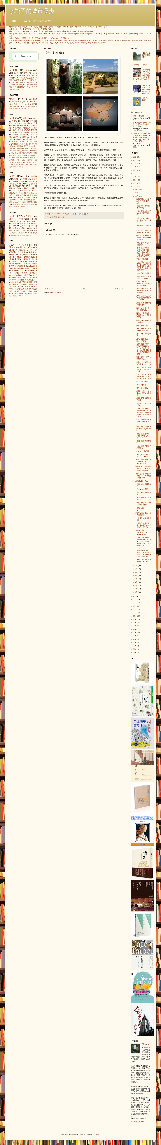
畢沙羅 (17, 291)
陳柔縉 (24, 291)
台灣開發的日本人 (141, 481)
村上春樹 (14, 282)
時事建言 (17, 101)
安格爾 (33, 286)
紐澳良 (18, 157)
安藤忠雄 (27, 259)
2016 (135, 596)
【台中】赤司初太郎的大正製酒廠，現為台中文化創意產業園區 (143, 376)
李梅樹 (24, 284)
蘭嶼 (27, 235)
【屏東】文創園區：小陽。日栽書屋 (143, 340)
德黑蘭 (18, 146)
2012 (135, 609)
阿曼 (17, 31)
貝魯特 (17, 151)
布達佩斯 (21, 148)
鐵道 (50, 40)
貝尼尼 (22, 282)
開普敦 (26, 162)
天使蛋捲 (28, 254)
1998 (135, 652)
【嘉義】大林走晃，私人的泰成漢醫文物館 (143, 363)
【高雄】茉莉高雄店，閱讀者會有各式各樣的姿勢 (143, 315)
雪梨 (19, 167)
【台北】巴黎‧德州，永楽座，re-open (143, 455)
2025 (135, 160)
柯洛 (35, 291)
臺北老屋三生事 (25, 29)
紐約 (146, 34)
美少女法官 (22, 277)
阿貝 (23, 252)
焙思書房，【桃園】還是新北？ (143, 404)
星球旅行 (91, 27)
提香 (13, 277)
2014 (135, 603)
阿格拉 (14, 144)
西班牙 (34, 184)
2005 (135, 632)
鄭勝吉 (27, 268)
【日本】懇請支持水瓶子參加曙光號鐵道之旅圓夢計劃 (146, 89)
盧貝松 (30, 270)
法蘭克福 (119, 34)
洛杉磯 (11, 157)
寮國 (32, 193)
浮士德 (13, 293)
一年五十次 (29, 87)
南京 (18, 160)
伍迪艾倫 (118, 40)
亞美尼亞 (48, 31)
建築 (27, 70)
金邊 (33, 146)
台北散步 (45, 40)
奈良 (30, 34)
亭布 (14, 155)
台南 (53, 38)
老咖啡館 (21, 40)
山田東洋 (16, 284)
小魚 (29, 247)
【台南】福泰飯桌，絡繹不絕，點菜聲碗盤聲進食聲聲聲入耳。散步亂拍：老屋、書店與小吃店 (143, 266)
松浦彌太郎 (20, 289)
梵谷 (66, 43)
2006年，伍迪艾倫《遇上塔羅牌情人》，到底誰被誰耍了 (143, 461)
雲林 (23, 141)
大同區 (24, 38)
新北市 (26, 118)
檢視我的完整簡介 (137, 1122)
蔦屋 (20, 85)
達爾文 (21, 280)
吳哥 (40, 34)
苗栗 (29, 230)
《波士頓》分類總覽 (140, 65)
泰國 (17, 195)
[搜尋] (25, 56)
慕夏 (71, 43)
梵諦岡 (26, 193)
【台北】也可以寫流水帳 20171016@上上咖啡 (143, 429)
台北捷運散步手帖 (29, 106)
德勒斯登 (110, 34)
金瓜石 (44, 38)
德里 (29, 141)
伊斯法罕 (32, 157)
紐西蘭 (23, 206)
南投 (23, 230)
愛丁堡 (29, 164)
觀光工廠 (130, 40)
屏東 (16, 228)
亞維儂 (13, 153)
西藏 (23, 195)
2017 (135, 187)
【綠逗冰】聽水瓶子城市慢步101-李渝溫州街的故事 (143, 238)
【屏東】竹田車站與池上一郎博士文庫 (143, 329)
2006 (135, 629)
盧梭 (20, 293)
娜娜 (25, 264)
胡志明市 (13, 167)
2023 (135, 167)
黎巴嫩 (29, 31)
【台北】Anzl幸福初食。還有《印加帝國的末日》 (143, 220)
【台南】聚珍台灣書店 (143, 273)
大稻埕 (17, 38)
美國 (35, 176)
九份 (49, 38)
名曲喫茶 (29, 40)
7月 (136, 572)
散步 (12, 98)
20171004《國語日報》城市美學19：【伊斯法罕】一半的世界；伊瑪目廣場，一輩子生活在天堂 (143, 541)
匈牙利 (27, 200)
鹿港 (29, 233)
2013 (135, 606)
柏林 (104, 34)
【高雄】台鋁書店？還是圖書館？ (143, 321)
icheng (11, 275)
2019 (135, 180)
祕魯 (86, 31)
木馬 (35, 250)
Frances (11, 264)
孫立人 (35, 275)
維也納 (91, 34)
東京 (20, 34)
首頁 (105, 27)
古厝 (65, 40)
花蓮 (28, 226)
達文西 (29, 282)
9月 (136, 566)
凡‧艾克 (18, 286)
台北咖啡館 (13, 40)
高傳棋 (24, 273)
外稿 (30, 27)
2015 (135, 599)
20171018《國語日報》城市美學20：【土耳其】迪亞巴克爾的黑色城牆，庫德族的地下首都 (143, 412)
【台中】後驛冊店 (141, 382)
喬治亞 (11, 200)
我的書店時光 (13, 109)
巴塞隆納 (133, 34)
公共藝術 (95, 40)
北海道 (80, 31)
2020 (135, 177)
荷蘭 (21, 197)
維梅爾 (16, 273)
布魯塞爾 (22, 153)
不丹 (60, 31)
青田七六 (78, 27)
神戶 (35, 34)
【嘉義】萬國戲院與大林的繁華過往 (143, 358)
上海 (16, 34)
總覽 (11, 27)
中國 (15, 181)
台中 (51, 217)
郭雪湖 (90, 43)
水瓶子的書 (13, 29)
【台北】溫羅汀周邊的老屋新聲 (143, 447)
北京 (11, 34)
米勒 (47, 43)
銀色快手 (27, 293)
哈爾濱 (23, 164)
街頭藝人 (85, 40)
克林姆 (18, 275)
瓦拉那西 (15, 141)
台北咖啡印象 (14, 106)
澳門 (35, 139)
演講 (35, 27)
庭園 (54, 40)
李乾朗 (11, 289)
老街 (61, 40)
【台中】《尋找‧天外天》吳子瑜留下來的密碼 (143, 369)
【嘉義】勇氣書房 (141, 259)
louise (19, 264)
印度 (55, 31)
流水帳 (51, 27)
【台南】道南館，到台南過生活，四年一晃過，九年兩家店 (143, 283)
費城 (35, 141)
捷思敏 (26, 257)
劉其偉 (26, 286)
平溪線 (37, 38)
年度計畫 (58, 27)
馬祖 (64, 38)
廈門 (28, 148)
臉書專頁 (99, 27)
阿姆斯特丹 (33, 151)
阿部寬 (14, 261)
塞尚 (30, 291)
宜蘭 (11, 221)
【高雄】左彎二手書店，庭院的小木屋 (142, 309)
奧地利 (15, 186)
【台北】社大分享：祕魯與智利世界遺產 (143, 231)
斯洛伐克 (66, 31)
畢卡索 (83, 43)
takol (35, 280)
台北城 (19, 221)
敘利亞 (23, 31)
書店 (76, 40)
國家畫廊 (84, 34)
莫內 (56, 43)
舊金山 (25, 157)
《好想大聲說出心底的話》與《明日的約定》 (143, 201)
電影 (111, 40)
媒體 (45, 27)
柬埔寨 (19, 184)
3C (17, 78)
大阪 (14, 135)
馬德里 (126, 34)
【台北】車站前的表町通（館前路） (143, 207)
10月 (137, 196)
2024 (135, 163)
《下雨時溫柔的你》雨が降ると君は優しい (143, 560)
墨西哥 (29, 202)
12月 (137, 189)
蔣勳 (20, 296)
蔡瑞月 (23, 261)
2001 (135, 646)
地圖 (71, 27)
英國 (25, 179)
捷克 (23, 181)
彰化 (16, 233)
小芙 (35, 259)
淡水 (14, 226)
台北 (11, 38)
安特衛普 (30, 160)
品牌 (79, 40)
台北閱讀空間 (46, 29)
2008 (135, 623)
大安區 (31, 38)
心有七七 (26, 245)
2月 (136, 589)
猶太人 (22, 270)
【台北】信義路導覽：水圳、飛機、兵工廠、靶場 (143, 436)
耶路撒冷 (29, 144)
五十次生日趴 (17, 82)
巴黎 (53, 34)
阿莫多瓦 (12, 266)
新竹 (35, 221)
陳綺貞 (29, 280)
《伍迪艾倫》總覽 (141, 489)
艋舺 (30, 228)
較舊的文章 (119, 289)
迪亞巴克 (27, 146)
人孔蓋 (27, 85)
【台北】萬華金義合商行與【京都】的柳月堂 (143, 421)
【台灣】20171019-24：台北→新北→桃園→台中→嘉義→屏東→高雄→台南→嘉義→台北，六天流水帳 (143, 252)
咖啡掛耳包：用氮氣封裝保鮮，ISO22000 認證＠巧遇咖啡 (143, 468)
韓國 (29, 195)
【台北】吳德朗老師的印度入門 (143, 244)
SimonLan (29, 266)
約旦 (21, 144)
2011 (135, 613)
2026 (135, 157)
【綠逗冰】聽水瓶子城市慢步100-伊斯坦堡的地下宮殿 (143, 476)
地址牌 (31, 75)
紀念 (35, 73)
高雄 (28, 224)
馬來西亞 (19, 200)
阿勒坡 (24, 151)
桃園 (21, 224)
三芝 (18, 235)
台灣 (55, 217)
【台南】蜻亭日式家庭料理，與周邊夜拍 (143, 277)
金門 (60, 38)
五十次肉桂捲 (30, 82)
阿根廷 (15, 204)
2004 (135, 636)
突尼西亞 (31, 204)
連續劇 (123, 40)
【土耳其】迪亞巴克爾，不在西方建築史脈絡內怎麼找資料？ (143, 525)
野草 (84, 27)
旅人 (90, 40)
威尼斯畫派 (145, 40)
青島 (31, 162)
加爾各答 (11, 160)
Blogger (96, 1134)
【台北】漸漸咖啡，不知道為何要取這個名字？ (143, 213)
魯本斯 (41, 43)
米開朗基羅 (18, 43)
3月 (136, 585)
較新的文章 (49, 289)
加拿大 (17, 202)
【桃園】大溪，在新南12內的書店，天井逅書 (143, 393)
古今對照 (12, 85)
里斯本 (140, 34)
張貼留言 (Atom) (55, 293)
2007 (135, 626)
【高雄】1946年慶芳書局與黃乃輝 (143, 304)
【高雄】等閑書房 (141, 325)
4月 (136, 582)
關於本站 (17, 27)
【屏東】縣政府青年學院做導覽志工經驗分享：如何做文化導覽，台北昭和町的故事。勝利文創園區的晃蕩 (143, 349)
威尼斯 (64, 34)
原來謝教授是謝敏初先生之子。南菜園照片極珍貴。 (142, 125)
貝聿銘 (14, 280)
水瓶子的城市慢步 (31, 11)
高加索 (41, 31)
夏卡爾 (77, 43)
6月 (136, 575)
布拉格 (98, 34)
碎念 (64, 217)
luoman (82, 1134)
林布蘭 (31, 284)
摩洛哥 (73, 31)
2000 (135, 649)
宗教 (100, 40)
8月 (136, 569)
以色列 (11, 31)
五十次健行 (29, 80)
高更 (61, 43)
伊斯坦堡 (47, 34)
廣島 (14, 130)
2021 (135, 173)
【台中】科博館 (140, 385)
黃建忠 (34, 268)
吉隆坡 (23, 160)
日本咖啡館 (37, 40)
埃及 (23, 202)
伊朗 (35, 31)
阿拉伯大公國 (30, 197)
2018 (135, 183)
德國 (30, 181)
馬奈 (51, 43)
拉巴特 (35, 164)
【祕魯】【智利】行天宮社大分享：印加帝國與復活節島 (143, 532)
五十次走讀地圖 (28, 78)
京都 (25, 34)
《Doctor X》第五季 (142, 451)
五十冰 (22, 89)
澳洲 (33, 200)
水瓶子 (24, 27)
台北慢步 (36, 29)
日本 (25, 176)
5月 (136, 579)
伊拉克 (17, 206)
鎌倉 (28, 132)
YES (134, 116)
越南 (10, 202)
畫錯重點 (20, 87)
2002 (135, 642)
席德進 (15, 296)
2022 (135, 170)
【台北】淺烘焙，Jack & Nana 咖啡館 (143, 504)
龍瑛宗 (103, 43)
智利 (91, 31)
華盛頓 (20, 162)
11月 (137, 193)
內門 (13, 235)
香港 (30, 135)
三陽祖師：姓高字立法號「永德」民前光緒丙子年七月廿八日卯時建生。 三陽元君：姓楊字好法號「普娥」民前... (142, 137)
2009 (135, 619)
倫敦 (78, 34)
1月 (136, 592)
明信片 (105, 40)
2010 (135, 616)
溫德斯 (14, 270)
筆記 (11, 78)
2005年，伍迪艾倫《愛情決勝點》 (143, 514)
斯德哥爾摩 (31, 155)
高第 (21, 266)
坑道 (57, 40)
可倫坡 (16, 164)
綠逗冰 (65, 27)
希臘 (18, 188)
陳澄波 (96, 43)
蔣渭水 (11, 254)
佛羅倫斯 (71, 34)
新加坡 (29, 153)
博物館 (136, 40)
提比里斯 (22, 155)
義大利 (34, 179)
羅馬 (58, 34)
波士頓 (12, 132)
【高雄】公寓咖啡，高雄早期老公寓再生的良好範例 (143, 291)
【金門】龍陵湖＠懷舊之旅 (146, 55)
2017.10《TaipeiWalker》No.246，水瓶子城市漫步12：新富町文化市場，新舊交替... (143, 552)
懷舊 (68, 40)
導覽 (40, 27)
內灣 (23, 235)
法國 (16, 179)
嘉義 (17, 230)
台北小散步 (24, 108)
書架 (26, 73)
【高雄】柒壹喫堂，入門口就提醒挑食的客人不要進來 (143, 298)
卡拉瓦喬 (34, 43)
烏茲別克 (23, 204)
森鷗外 (29, 289)
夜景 (11, 80)
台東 (57, 38)
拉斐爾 (26, 43)
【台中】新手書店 (141, 388)
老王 (30, 277)
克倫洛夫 (12, 148)
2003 (135, 639)
